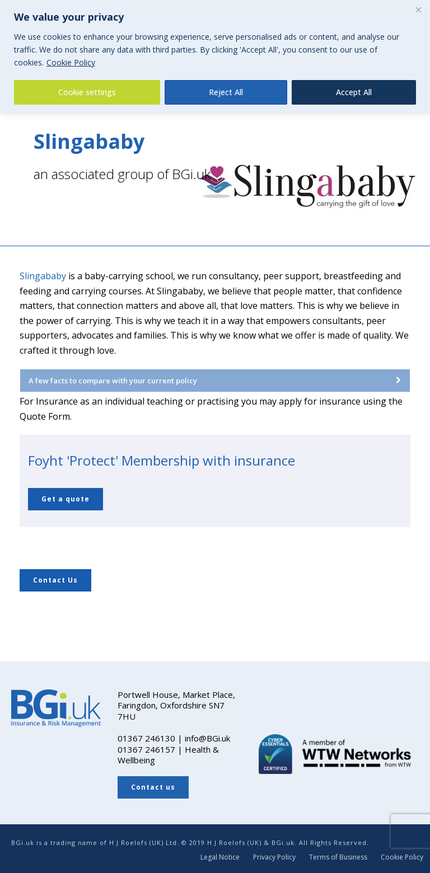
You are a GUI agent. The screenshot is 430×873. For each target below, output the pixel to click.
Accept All (354, 92)
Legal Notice (220, 857)
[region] (215, 57)
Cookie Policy (70, 62)
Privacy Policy (274, 857)
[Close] (418, 9)
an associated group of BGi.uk (122, 174)
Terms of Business (338, 857)
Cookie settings (87, 92)
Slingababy (43, 276)
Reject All (226, 92)
